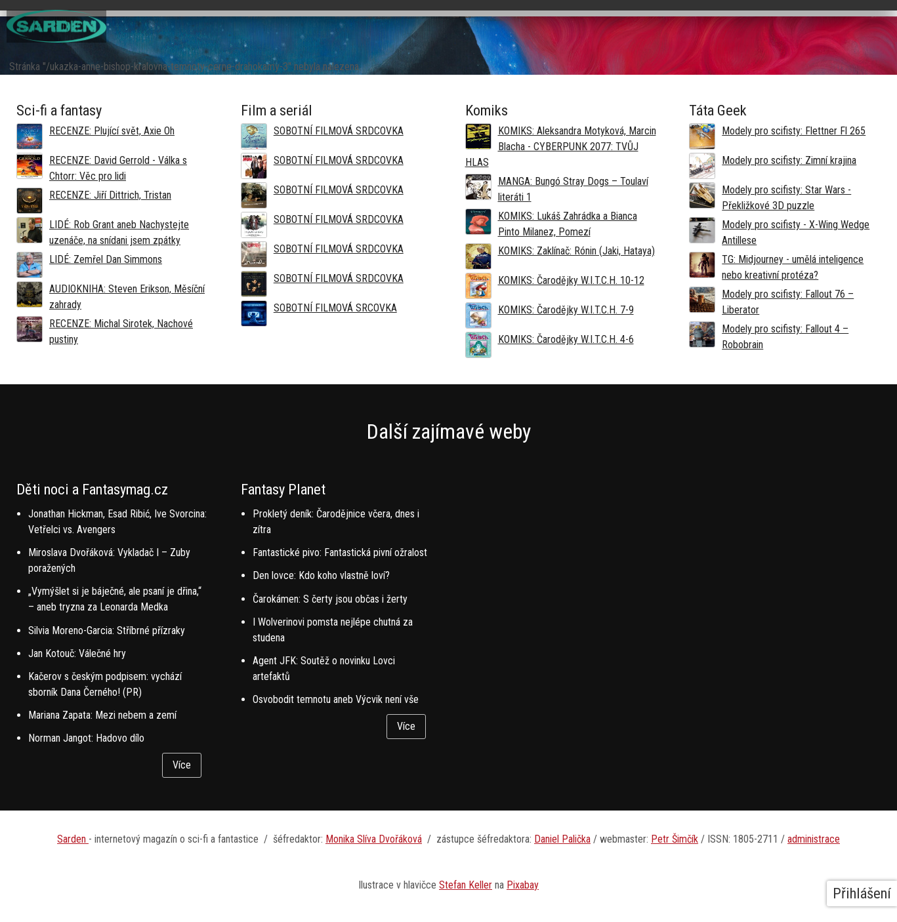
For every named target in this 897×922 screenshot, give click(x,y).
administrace (813, 839)
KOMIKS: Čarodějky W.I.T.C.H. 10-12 (571, 280)
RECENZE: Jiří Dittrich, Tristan (110, 195)
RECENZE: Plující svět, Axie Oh (112, 131)
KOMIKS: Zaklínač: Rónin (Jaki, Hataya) (576, 251)
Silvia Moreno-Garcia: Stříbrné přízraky (106, 630)
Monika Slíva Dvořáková (373, 839)
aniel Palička (566, 839)
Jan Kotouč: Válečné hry (77, 653)
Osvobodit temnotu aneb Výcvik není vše (336, 699)
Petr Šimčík (674, 839)
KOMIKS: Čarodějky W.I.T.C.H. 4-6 (566, 339)
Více (182, 765)
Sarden (73, 839)
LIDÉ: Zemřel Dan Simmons (105, 259)
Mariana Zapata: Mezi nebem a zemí (102, 715)
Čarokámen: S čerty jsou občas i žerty (330, 599)
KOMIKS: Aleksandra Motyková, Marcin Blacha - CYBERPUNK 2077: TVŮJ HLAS (560, 147)
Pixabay (523, 885)
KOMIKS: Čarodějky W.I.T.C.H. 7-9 (566, 310)
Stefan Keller (465, 885)
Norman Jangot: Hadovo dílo (86, 738)
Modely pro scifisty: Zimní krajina (789, 160)
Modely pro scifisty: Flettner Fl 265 (794, 131)
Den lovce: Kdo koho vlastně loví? (321, 575)
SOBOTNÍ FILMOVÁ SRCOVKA (335, 308)
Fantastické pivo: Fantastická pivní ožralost (340, 552)
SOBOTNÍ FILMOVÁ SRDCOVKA (339, 131)
